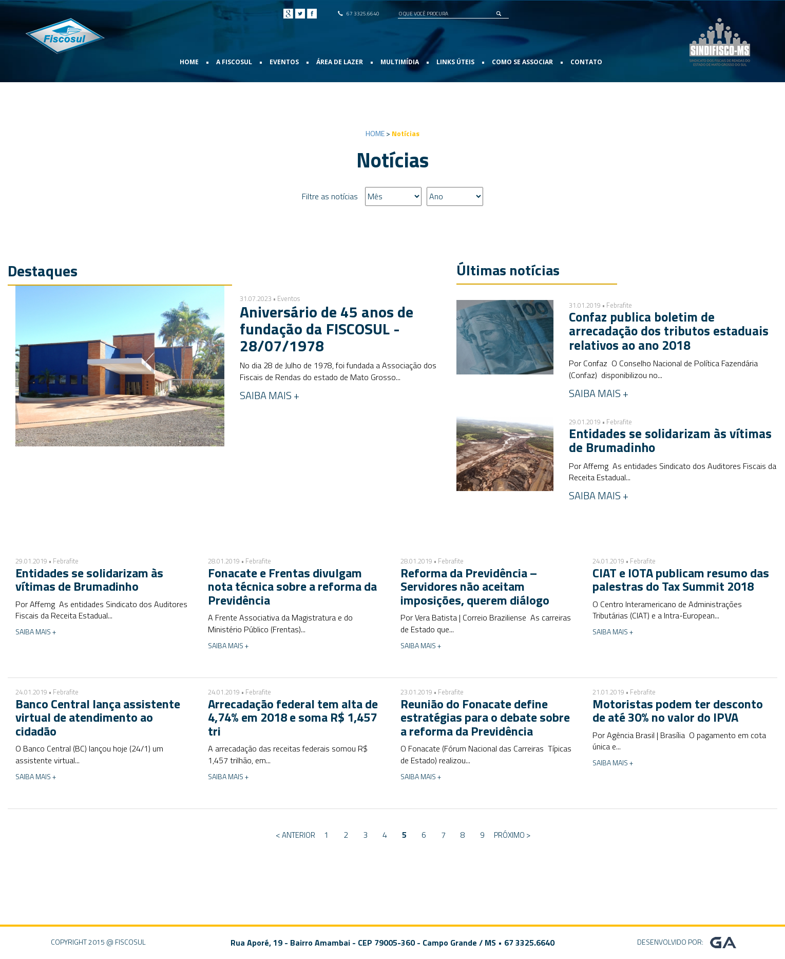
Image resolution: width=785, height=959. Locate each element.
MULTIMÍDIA (399, 62)
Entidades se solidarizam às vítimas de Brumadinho (670, 441)
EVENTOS (284, 62)
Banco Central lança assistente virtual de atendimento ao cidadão (97, 717)
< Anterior (295, 835)
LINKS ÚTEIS (455, 62)
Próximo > (512, 835)
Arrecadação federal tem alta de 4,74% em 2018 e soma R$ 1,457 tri (293, 717)
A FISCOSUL (234, 62)
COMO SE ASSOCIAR (522, 62)
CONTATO (586, 62)
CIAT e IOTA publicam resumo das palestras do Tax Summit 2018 (680, 579)
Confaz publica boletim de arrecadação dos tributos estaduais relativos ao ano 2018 (669, 331)
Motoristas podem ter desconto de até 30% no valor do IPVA (677, 710)
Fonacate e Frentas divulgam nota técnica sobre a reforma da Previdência (292, 586)
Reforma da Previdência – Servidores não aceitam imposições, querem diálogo (474, 586)
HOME (189, 62)
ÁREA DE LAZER (339, 62)
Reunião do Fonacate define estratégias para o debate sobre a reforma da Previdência (485, 717)
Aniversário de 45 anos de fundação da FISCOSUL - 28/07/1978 (326, 329)
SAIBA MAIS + (269, 395)
